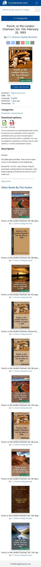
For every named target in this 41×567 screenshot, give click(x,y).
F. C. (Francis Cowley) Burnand (22, 37)
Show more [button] (6, 181)
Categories (20, 18)
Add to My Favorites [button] (20, 87)
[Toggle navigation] (37, 3)
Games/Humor (17, 113)
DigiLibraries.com (18, 93)
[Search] (18, 10)
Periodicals (5, 113)
